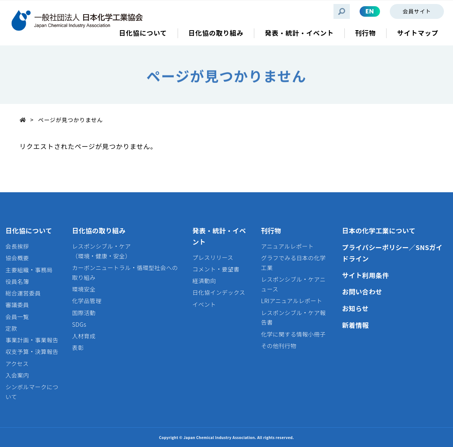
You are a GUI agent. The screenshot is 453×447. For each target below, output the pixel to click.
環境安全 (84, 289)
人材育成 (84, 336)
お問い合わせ (362, 291)
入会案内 (17, 375)
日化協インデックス (219, 292)
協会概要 (17, 258)
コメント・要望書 (216, 269)
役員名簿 (17, 281)
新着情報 (355, 325)
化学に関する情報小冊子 (293, 334)
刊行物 (271, 230)
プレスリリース (213, 257)
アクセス (17, 363)
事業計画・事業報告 (31, 340)
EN (369, 11)
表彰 (78, 347)
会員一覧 (17, 317)
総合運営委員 (23, 293)
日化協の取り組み (99, 230)
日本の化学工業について (378, 230)
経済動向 (204, 281)
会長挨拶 (17, 246)
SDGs (79, 324)
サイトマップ (417, 32)
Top (25, 119)
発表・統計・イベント (219, 236)
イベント (204, 304)
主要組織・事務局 (29, 270)
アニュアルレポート (287, 246)
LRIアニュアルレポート (291, 301)
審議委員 (17, 305)
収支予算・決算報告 (31, 351)
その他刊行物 (278, 346)
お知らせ (355, 308)
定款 (11, 328)
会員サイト (417, 11)
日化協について (28, 230)
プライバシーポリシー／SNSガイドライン (392, 252)
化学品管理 (86, 301)
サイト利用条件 (365, 275)
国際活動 (84, 313)
